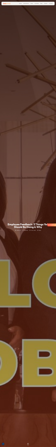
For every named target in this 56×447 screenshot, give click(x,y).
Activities (37, 3)
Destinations (26, 3)
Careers (45, 3)
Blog (41, 3)
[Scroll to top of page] (3, 444)
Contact (51, 3)
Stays (32, 3)
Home (20, 3)
